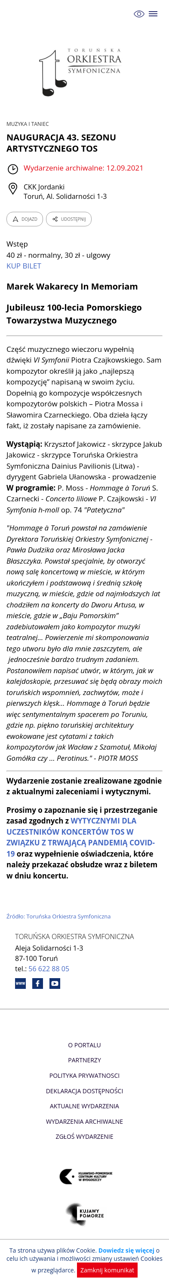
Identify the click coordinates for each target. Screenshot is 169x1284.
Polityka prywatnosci (84, 1075)
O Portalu (84, 1045)
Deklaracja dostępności (84, 1091)
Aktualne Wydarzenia (84, 1106)
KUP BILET (23, 266)
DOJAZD (24, 219)
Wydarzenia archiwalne (84, 1121)
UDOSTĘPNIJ (69, 219)
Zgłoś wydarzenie (84, 1136)
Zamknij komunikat (107, 1270)
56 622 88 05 (48, 968)
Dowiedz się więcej (126, 1250)
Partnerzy (84, 1060)
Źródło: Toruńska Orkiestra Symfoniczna (58, 916)
